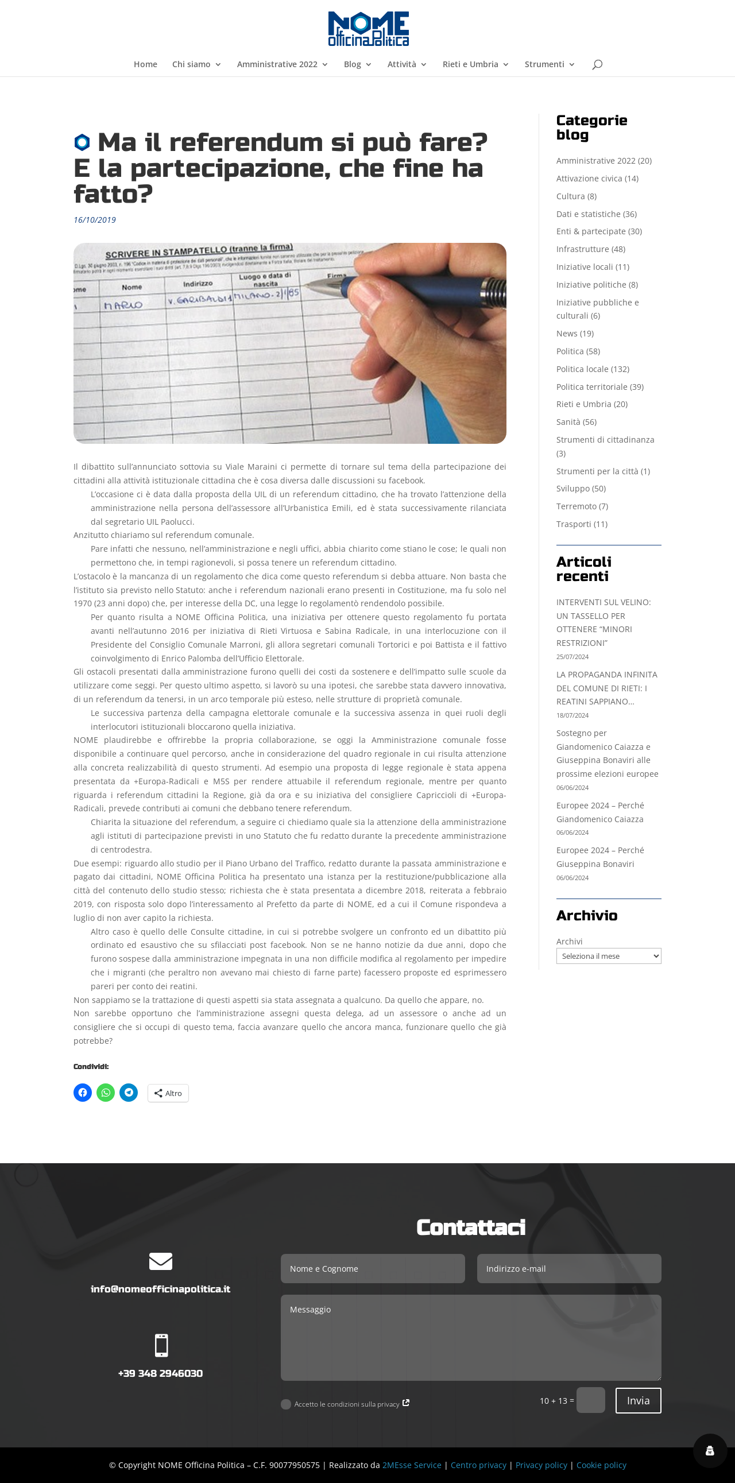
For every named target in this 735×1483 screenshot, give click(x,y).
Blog (352, 64)
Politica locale (582, 368)
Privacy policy (541, 1464)
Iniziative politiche (591, 284)
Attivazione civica (589, 178)
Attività (402, 64)
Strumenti (544, 64)
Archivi (569, 941)
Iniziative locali (584, 266)
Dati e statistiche (588, 213)
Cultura (570, 196)
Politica (570, 351)
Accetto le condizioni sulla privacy (346, 1404)
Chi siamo (191, 64)
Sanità (568, 421)
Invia (638, 1400)
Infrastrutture (582, 248)
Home (145, 64)
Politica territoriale (592, 386)
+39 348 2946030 (160, 1374)
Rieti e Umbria (470, 64)
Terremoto (576, 506)
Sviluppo (573, 488)
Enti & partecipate (591, 231)
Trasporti (573, 523)
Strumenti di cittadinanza (605, 439)
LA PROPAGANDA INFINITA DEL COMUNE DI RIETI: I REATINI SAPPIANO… (606, 688)
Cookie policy (601, 1464)
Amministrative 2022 (277, 64)
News (567, 333)
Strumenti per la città (597, 471)
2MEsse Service (412, 1464)
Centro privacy (478, 1464)
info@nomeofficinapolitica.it (160, 1289)
